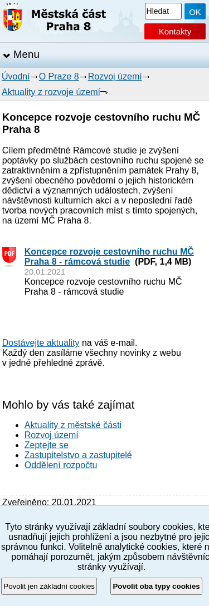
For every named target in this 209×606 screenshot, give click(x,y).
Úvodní (16, 76)
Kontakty (175, 31)
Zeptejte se (47, 445)
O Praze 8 (59, 76)
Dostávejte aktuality (41, 342)
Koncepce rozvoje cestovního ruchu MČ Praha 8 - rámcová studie (109, 256)
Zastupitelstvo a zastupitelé (78, 455)
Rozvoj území (115, 76)
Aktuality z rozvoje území (51, 92)
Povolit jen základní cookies (49, 586)
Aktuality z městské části (73, 425)
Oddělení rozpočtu (61, 465)
